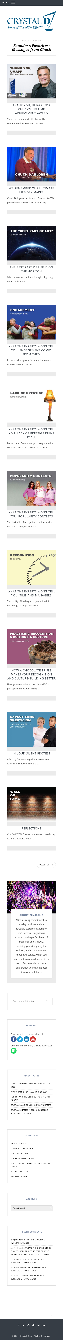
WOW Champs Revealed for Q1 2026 (29, 1092)
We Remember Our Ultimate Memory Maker (31, 190)
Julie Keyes (16, 1275)
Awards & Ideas (19, 1143)
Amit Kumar (17, 1248)
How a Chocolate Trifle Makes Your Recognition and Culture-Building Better (31, 674)
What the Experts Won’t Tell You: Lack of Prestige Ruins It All (31, 433)
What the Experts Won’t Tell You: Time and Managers (31, 593)
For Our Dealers (19, 1153)
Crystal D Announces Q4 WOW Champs (31, 1105)
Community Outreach (22, 1148)
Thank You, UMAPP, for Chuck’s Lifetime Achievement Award (31, 109)
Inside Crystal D (19, 1171)
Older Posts (46, 865)
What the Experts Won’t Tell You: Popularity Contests (31, 514)
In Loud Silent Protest (31, 753)
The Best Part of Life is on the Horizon (31, 269)
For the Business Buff (22, 1158)
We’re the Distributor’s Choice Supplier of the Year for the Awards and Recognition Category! (31, 1251)
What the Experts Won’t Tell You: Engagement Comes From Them (31, 350)
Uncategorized (19, 1176)
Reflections (32, 828)
